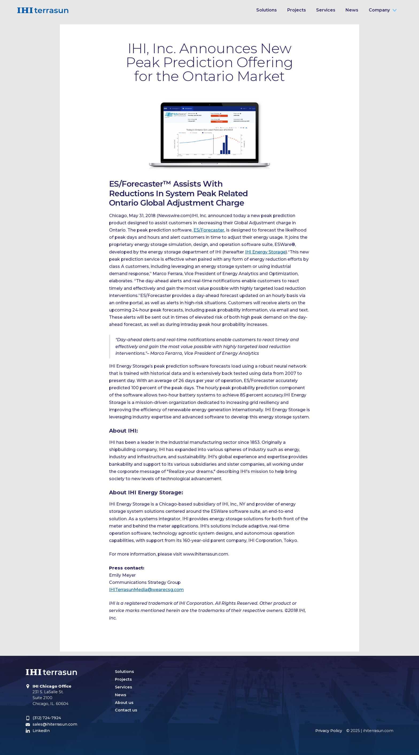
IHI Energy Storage (265, 252)
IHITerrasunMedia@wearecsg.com (146, 589)
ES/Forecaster (208, 230)
